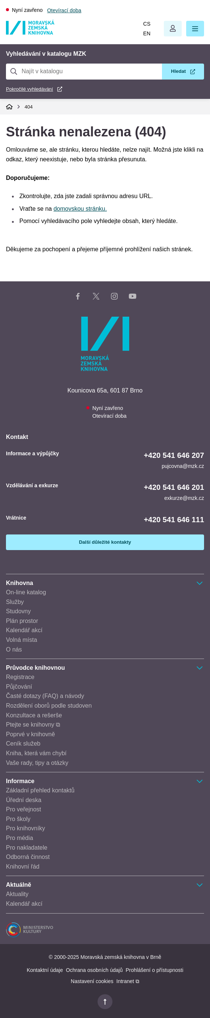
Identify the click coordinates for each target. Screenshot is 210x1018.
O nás (14, 649)
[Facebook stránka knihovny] (78, 297)
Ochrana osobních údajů (94, 970)
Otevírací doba (64, 10)
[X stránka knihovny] (96, 297)
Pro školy (18, 819)
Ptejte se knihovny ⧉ (33, 724)
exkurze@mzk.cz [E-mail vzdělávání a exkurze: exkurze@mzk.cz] (184, 498)
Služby (15, 602)
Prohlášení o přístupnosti (154, 970)
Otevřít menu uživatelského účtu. (173, 28)
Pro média (19, 838)
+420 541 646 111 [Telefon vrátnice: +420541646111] (174, 520)
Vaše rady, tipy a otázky (37, 763)
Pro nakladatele (26, 847)
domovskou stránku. (80, 209)
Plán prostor (22, 621)
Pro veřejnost (23, 809)
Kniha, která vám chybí (36, 753)
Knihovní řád (22, 866)
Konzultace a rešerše (34, 715)
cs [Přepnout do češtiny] (146, 24)
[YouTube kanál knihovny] (132, 297)
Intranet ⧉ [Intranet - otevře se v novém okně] (128, 981)
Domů (9, 106)
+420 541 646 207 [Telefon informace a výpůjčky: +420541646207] (174, 455)
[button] (195, 28)
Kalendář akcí (24, 630)
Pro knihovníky (25, 828)
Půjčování (19, 686)
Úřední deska (23, 800)
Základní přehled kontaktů (40, 790)
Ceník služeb (23, 743)
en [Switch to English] (146, 33)
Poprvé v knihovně (30, 734)
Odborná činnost (28, 857)
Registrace (20, 677)
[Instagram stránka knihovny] (114, 297)
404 (29, 107)
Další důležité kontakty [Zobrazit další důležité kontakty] (105, 542)
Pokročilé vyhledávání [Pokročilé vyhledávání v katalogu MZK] (29, 89)
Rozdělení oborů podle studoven (49, 705)
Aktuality (17, 894)
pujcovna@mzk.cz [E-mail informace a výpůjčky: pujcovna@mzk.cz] (183, 466)
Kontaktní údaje (45, 970)
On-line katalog (26, 592)
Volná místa (21, 640)
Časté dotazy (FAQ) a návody (45, 696)
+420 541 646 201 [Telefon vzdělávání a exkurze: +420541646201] (174, 487)
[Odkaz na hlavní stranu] (30, 32)
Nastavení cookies (92, 981)
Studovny (18, 611)
